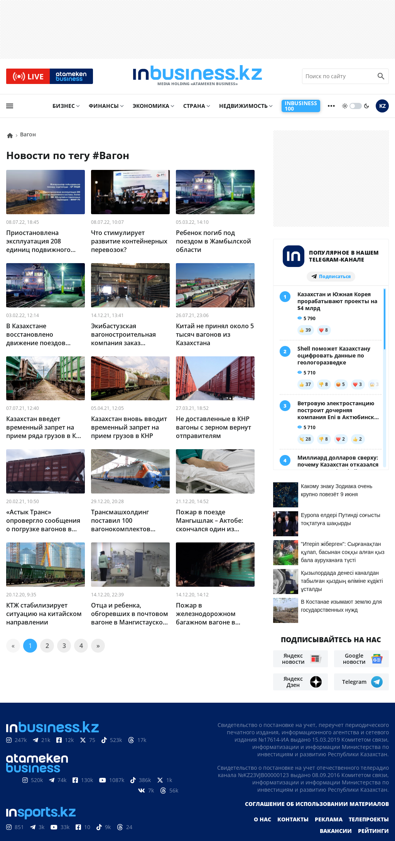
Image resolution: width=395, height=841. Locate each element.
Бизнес (63, 106)
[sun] (345, 107)
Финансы (104, 106)
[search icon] (381, 76)
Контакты (293, 782)
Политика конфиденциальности (191, 822)
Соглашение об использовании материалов (317, 766)
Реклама (329, 782)
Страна (194, 106)
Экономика (151, 106)
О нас (262, 782)
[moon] (366, 107)
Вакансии (336, 793)
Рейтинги (373, 793)
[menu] (9, 106)
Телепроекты (369, 782)
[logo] (197, 77)
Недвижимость (243, 106)
